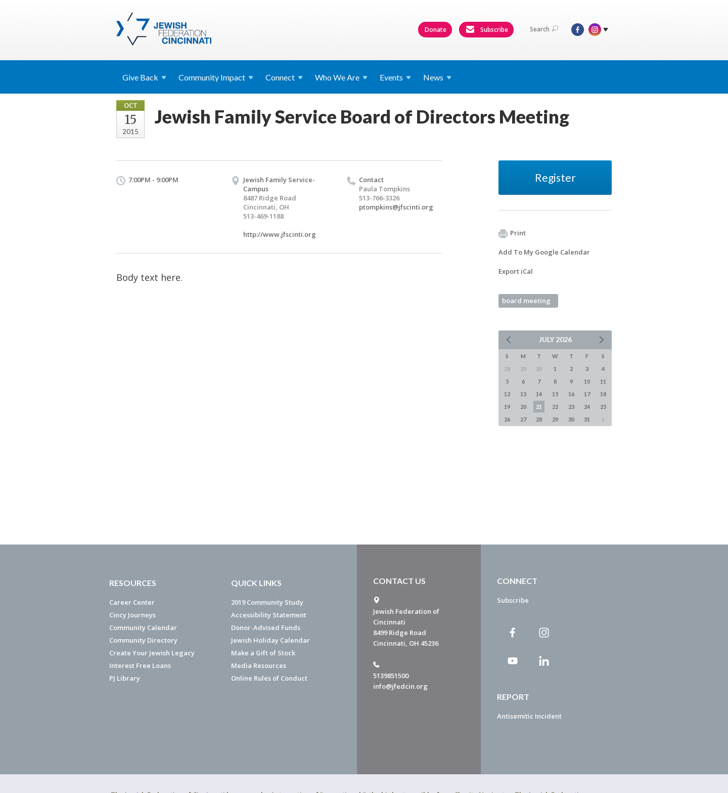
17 (587, 394)
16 (571, 394)
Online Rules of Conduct (269, 678)
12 (507, 394)
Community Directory (143, 640)
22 (555, 406)
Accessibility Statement (268, 614)
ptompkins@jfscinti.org (396, 207)
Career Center (132, 602)
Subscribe (487, 29)
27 (523, 419)
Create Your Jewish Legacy (152, 652)
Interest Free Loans (140, 665)
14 (539, 394)
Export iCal (515, 271)
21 (539, 406)
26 (507, 419)
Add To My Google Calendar (544, 252)
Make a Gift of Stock (263, 652)
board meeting (526, 300)
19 (507, 406)
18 (603, 394)
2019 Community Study (267, 602)
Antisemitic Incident (529, 716)
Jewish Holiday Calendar (270, 640)
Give (144, 77)
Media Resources (258, 665)
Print (512, 233)
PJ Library (124, 678)
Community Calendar (143, 627)
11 (603, 381)
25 (603, 406)
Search (544, 29)
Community (215, 77)
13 (523, 394)
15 (555, 394)
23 (571, 406)
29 (555, 419)
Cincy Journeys (132, 614)
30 (571, 419)
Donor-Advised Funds (265, 627)
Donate (435, 29)
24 (587, 406)
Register (555, 177)
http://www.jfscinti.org (279, 234)
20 (523, 406)
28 (539, 419)
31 (587, 419)
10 (587, 381)
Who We (341, 77)
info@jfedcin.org (400, 686)
